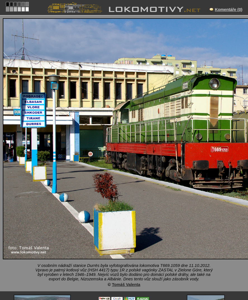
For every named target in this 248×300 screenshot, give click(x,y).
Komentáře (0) (228, 9)
